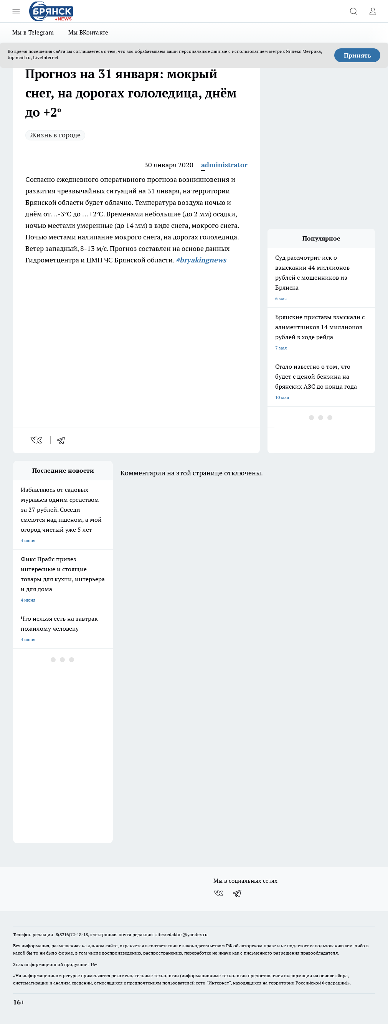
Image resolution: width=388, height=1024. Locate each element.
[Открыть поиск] (353, 11)
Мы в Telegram (33, 32)
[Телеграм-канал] (237, 893)
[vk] (37, 440)
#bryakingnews (201, 260)
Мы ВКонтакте (88, 32)
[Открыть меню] (16, 11)
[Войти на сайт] (372, 11)
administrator (224, 164)
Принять (357, 55)
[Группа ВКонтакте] (218, 893)
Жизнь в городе (55, 134)
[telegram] (63, 440)
